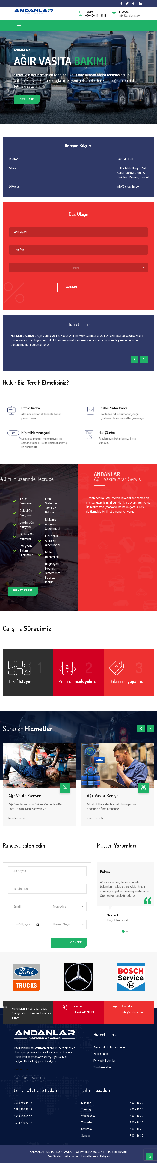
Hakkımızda (21, 1069)
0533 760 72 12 (23, 1123)
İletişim (105, 1156)
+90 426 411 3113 (95, 15)
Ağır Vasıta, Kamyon (103, 795)
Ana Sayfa (54, 1156)
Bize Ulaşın (27, 100)
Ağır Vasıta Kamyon (24, 795)
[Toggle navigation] (19, 25)
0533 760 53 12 (23, 1109)
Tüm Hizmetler (102, 1067)
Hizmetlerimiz (89, 1156)
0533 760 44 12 (23, 1102)
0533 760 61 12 (23, 1116)
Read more (16, 818)
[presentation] (134, 359)
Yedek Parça (100, 1053)
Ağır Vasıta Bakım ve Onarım (110, 1047)
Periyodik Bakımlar (104, 1060)
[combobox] (78, 267)
